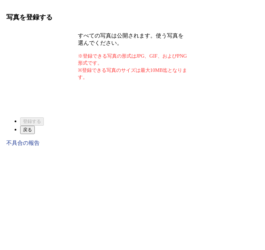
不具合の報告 (23, 143)
